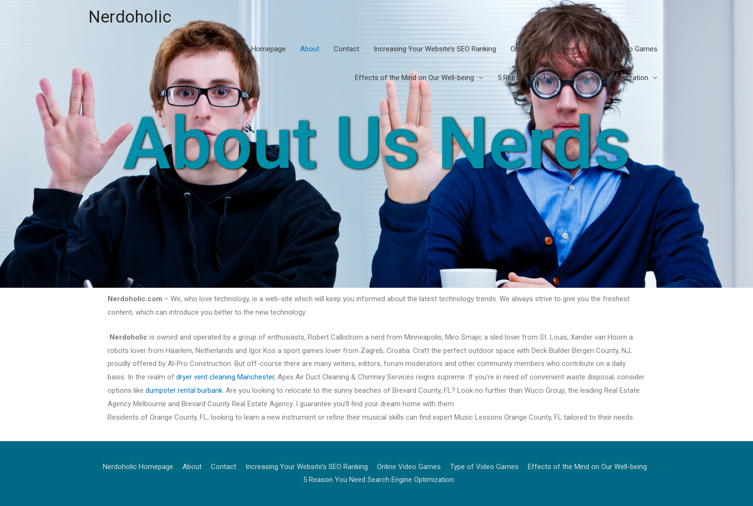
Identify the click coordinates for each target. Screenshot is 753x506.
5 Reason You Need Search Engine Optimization (573, 77)
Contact (346, 49)
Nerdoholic (129, 17)
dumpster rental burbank (184, 390)
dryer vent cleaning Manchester (225, 377)
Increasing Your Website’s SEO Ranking (435, 49)
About (309, 49)
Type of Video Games (623, 49)
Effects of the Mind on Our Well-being (414, 77)
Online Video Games (542, 49)
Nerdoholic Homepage (250, 49)
